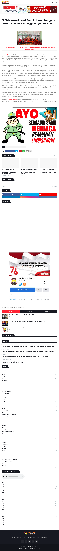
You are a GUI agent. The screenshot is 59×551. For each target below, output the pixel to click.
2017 (29, 501)
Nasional (29, 425)
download (29, 381)
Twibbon (29, 465)
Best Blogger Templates (32, 546)
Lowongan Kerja (29, 417)
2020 (29, 495)
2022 (29, 491)
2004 (29, 520)
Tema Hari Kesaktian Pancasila (29, 459)
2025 (29, 484)
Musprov (29, 423)
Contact (31, 548)
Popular (11, 311)
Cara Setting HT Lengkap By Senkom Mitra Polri (21, 314)
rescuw (29, 440)
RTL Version (37, 548)
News (29, 427)
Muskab (29, 421)
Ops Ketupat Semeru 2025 (29, 432)
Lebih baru (5, 186)
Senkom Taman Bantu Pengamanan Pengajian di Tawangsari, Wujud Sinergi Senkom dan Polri (9, 171)
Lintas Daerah (18, 147)
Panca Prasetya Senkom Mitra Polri (18, 328)
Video (29, 468)
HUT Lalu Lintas (29, 393)
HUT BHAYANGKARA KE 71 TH (29, 389)
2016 (29, 503)
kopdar (29, 408)
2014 (29, 508)
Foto (29, 385)
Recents (29, 311)
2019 (29, 497)
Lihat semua (54, 155)
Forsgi (29, 383)
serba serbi (29, 446)
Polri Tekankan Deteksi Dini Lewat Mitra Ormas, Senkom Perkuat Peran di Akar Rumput (48, 171)
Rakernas (29, 436)
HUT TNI (29, 400)
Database (29, 376)
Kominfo (29, 406)
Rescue (24, 147)
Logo (29, 412)
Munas (29, 419)
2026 (29, 482)
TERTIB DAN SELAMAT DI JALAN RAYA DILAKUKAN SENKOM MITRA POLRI (27, 321)
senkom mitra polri (29, 444)
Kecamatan (29, 404)
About (25, 548)
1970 (29, 527)
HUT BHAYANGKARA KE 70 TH (29, 387)
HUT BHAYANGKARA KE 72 (29, 391)
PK (29, 434)
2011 (29, 514)
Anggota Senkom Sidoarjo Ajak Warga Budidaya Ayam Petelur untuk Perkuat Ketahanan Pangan (29, 171)
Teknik (29, 457)
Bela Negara (29, 370)
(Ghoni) (55, 103)
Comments (48, 311)
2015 (29, 505)
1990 (29, 522)
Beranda (4, 17)
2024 (29, 486)
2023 (29, 488)
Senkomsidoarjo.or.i (7, 54)
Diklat (29, 378)
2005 (29, 518)
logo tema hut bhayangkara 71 (29, 414)
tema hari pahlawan (29, 461)
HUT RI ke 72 (29, 397)
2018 (29, 499)
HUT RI (29, 395)
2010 (29, 516)
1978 (29, 525)
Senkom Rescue (12, 99)
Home (20, 548)
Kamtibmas (29, 402)
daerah (11, 147)
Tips (29, 463)
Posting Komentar (6, 183)
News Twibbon (29, 429)
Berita (8, 17)
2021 (29, 493)
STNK (29, 455)
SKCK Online (29, 451)
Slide (29, 453)
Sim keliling (29, 449)
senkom (29, 442)
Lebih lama (54, 186)
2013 (29, 510)
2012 (29, 512)
